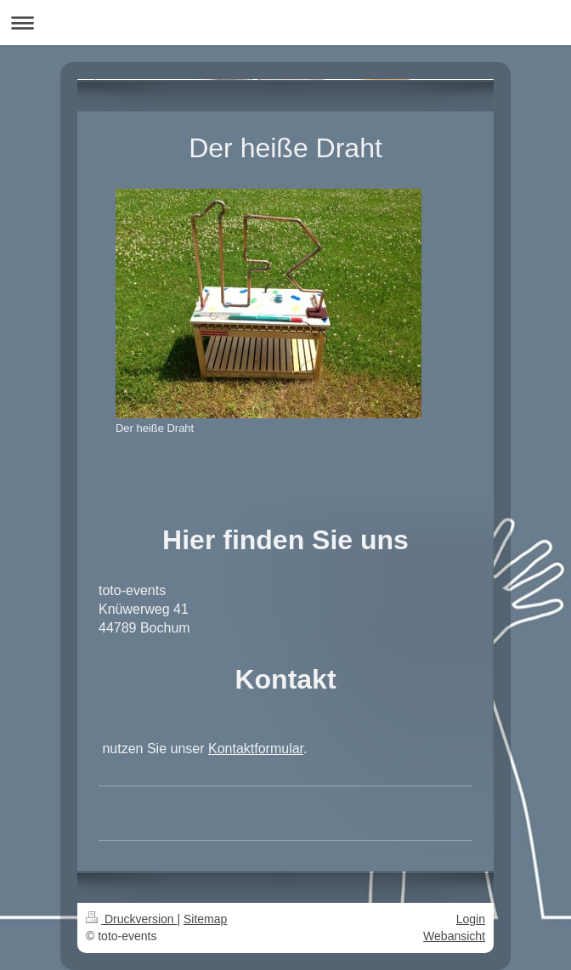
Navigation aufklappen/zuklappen (285, 22)
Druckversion (131, 919)
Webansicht (454, 936)
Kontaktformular (255, 748)
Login (470, 919)
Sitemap (205, 919)
